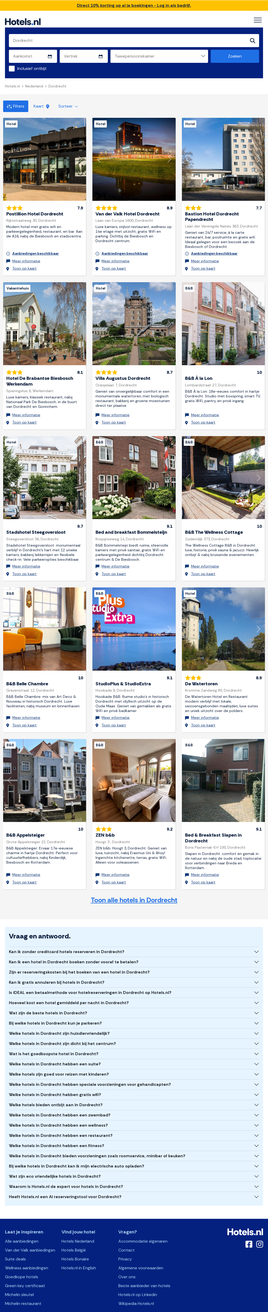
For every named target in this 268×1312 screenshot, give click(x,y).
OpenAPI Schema (130, 1307)
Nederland (34, 86)
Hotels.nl (12, 86)
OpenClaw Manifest (193, 1307)
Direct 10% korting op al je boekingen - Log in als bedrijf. (134, 5)
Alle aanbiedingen (21, 1225)
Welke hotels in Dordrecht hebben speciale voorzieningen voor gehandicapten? (90, 1068)
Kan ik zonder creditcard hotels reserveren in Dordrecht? (66, 935)
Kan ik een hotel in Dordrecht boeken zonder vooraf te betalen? (73, 946)
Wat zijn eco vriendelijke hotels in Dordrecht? (55, 1160)
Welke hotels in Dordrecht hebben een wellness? (58, 1109)
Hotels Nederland (78, 1225)
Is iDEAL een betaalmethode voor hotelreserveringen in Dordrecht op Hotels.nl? (90, 976)
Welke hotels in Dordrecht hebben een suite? (55, 1048)
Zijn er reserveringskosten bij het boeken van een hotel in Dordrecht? (79, 956)
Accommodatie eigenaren (143, 1225)
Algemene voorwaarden (140, 1252)
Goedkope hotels (21, 1261)
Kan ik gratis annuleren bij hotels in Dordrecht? (56, 966)
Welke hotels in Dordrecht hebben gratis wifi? (55, 1078)
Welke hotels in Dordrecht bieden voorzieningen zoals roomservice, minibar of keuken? (97, 1140)
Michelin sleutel (19, 1278)
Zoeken (235, 56)
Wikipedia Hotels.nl (136, 1287)
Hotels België (74, 1234)
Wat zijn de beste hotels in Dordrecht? (48, 997)
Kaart (41, 106)
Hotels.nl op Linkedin (137, 1278)
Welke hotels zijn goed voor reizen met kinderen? (59, 1058)
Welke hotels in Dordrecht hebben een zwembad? (59, 1099)
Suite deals (15, 1243)
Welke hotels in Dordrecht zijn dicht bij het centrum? (62, 1027)
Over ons (127, 1261)
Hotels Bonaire (75, 1243)
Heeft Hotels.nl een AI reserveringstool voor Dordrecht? (65, 1180)
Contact (126, 1234)
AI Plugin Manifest (161, 1307)
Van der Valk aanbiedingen (30, 1234)
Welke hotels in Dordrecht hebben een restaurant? (61, 1119)
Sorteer (68, 106)
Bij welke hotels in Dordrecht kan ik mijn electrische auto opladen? (76, 1150)
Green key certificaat (25, 1269)
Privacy (125, 1243)
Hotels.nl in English (79, 1252)
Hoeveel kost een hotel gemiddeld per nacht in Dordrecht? (69, 986)
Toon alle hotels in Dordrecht (134, 884)
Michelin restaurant (23, 1287)
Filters (15, 106)
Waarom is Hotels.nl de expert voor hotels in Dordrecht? (66, 1170)
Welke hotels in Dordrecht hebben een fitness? (56, 1129)
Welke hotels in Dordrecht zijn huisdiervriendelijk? (59, 1017)
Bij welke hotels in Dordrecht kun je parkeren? (55, 1007)
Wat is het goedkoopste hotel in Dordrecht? (53, 1038)
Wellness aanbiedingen (26, 1252)
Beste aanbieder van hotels (144, 1269)
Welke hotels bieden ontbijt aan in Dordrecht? (56, 1089)
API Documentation (98, 1307)
